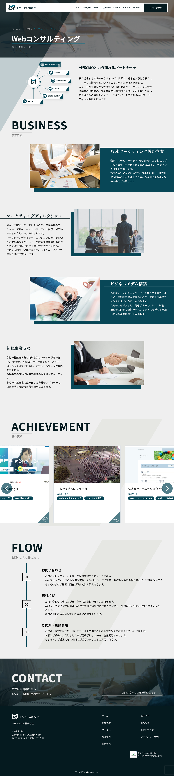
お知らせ (136, 7)
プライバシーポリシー (151, 736)
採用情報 (116, 7)
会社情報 (107, 7)
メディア (126, 7)
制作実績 (87, 7)
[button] (6, 488)
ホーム (78, 7)
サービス (97, 7)
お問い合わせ (156, 7)
